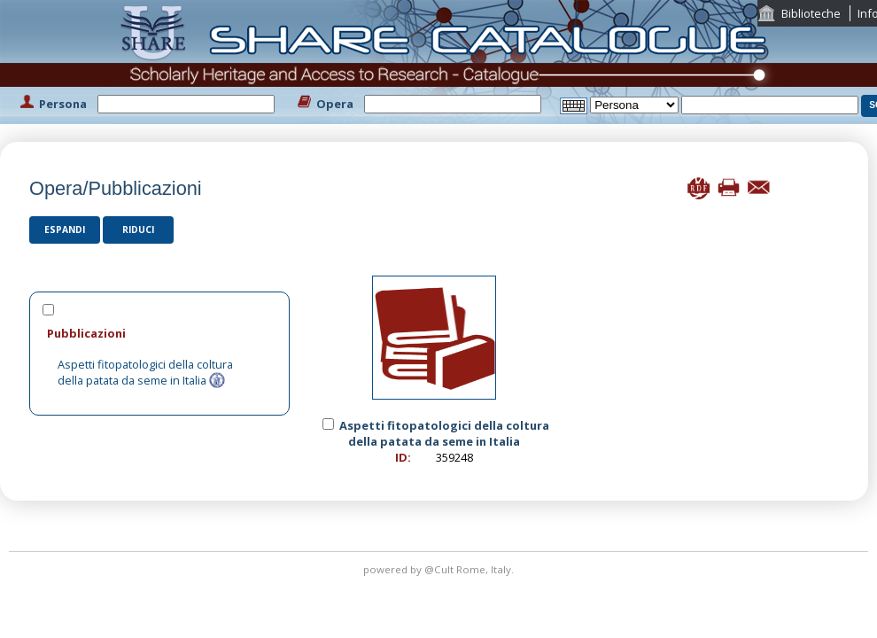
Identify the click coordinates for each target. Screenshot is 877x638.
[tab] (159, 333)
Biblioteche (811, 13)
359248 (454, 457)
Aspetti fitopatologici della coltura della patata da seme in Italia (145, 372)
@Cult (440, 569)
